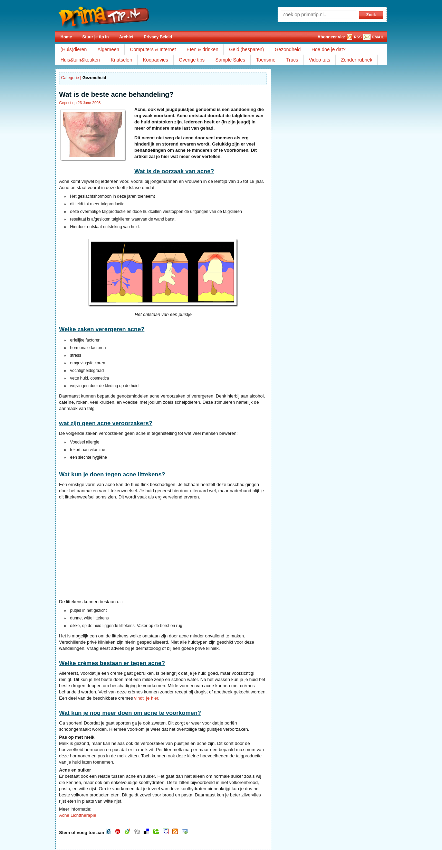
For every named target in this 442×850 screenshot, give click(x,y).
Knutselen (121, 60)
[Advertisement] (117, 550)
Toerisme (266, 60)
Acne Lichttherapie (77, 815)
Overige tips (192, 60)
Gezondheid (288, 49)
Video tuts (319, 60)
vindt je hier (146, 698)
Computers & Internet (153, 49)
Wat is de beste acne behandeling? (116, 94)
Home (66, 37)
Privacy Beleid (158, 37)
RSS (358, 37)
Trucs (292, 60)
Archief (126, 37)
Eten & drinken (202, 49)
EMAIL (378, 37)
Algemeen (108, 49)
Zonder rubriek (356, 60)
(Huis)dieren (73, 49)
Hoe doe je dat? (328, 49)
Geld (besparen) (246, 49)
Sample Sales (230, 60)
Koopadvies (155, 60)
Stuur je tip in (95, 37)
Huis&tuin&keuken (80, 60)
